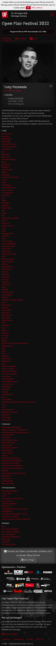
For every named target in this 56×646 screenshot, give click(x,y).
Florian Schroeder (8, 443)
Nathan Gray (6, 305)
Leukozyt (5, 279)
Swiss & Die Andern (9, 371)
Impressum (6, 639)
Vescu (4, 404)
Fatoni (4, 213)
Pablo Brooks (7, 315)
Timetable (20, 38)
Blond (4, 162)
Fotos (34, 38)
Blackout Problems (9, 159)
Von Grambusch (8, 410)
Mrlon (4, 302)
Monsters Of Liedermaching (12, 300)
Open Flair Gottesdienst (11, 537)
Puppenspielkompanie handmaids (14, 509)
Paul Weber (6, 318)
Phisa (4, 328)
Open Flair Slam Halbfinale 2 (12, 468)
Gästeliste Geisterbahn (10, 448)
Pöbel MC (5, 333)
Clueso (4, 180)
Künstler (7, 38)
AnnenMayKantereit (9, 147)
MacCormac (6, 284)
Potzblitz (5, 471)
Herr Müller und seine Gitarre (12, 498)
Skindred (5, 356)
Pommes (5, 336)
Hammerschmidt (8, 246)
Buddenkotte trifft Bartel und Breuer (15, 432)
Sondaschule (6, 359)
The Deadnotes (7, 379)
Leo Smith (5, 277)
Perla (3, 323)
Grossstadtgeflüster (9, 244)
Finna (4, 231)
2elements (6, 136)
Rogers (4, 341)
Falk (3, 210)
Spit (3, 364)
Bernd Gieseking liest (9, 491)
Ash (3, 152)
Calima (4, 172)
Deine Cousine (7, 190)
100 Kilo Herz (7, 134)
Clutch (4, 182)
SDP (3, 348)
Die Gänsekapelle (8, 534)
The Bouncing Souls (9, 374)
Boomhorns (6, 164)
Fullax (4, 239)
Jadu (3, 256)
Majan (4, 287)
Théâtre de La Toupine (10, 516)
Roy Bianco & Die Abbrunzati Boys (15, 343)
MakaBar (5, 290)
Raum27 (5, 338)
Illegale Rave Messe (9, 254)
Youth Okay (6, 417)
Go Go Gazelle (7, 241)
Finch (4, 228)
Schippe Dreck (7, 346)
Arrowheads (6, 149)
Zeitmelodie (6, 420)
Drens (4, 200)
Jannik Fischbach (8, 259)
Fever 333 (5, 223)
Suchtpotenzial (7, 481)
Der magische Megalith (10, 532)
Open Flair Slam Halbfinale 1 (12, 466)
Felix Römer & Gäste (9, 440)
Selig (3, 351)
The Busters (6, 376)
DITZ (3, 198)
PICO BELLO (6, 506)
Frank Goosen (7, 445)
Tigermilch (6, 389)
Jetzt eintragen (28, 560)
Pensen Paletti (7, 320)
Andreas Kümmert (8, 144)
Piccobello (5, 542)
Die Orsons (6, 195)
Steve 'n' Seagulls (8, 369)
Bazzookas (6, 154)
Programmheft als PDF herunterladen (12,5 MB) (28, 32)
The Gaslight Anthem (10, 381)
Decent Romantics (9, 187)
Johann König (7, 450)
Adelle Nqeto (7, 139)
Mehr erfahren (37, 8)
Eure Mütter (6, 437)
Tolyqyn (5, 392)
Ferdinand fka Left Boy (10, 218)
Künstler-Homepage (12, 90)
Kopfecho (5, 274)
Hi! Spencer (6, 251)
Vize (3, 407)
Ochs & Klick (6, 310)
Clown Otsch (7, 493)
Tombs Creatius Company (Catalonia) (16, 519)
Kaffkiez (5, 264)
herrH (4, 496)
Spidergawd (6, 361)
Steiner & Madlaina (9, 366)
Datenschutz (18, 639)
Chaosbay (5, 175)
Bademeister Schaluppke (11, 427)
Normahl (5, 307)
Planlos (4, 330)
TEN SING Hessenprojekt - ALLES (14, 514)
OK (28, 8)
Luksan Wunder (7, 453)
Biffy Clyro (6, 157)
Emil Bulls (5, 203)
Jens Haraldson (7, 262)
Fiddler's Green (7, 226)
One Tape (5, 313)
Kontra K (5, 272)
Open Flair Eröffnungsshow (12, 460)
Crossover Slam (8, 435)
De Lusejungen (7, 193)
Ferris (4, 221)
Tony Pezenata (7, 394)
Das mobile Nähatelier (10, 529)
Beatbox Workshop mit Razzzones (15, 430)
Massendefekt (7, 295)
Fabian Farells (7, 208)
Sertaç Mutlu (6, 478)
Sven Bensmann (8, 483)
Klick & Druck (6, 269)
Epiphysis (5, 205)
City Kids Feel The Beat (10, 177)
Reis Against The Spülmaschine (13, 473)
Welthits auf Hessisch (10, 412)
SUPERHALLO (7, 511)
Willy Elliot (6, 415)
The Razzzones (7, 384)
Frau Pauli (5, 236)
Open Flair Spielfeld (9, 504)
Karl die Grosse (7, 267)
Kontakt (30, 639)
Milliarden (5, 297)
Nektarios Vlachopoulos (11, 458)
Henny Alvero (7, 249)
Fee (3, 216)
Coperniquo (6, 185)
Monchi (4, 455)
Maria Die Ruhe (7, 292)
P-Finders (5, 325)
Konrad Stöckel (7, 501)
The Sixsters (6, 387)
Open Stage (6, 539)
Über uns (39, 639)
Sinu (3, 353)
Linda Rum (6, 282)
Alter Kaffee (6, 142)
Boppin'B (5, 167)
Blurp (4, 526)
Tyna (3, 397)
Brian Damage (7, 170)
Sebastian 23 (6, 476)
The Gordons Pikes (9, 544)
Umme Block (7, 399)
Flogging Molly (7, 233)
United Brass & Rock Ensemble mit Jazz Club (19, 402)
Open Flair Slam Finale (10, 463)
